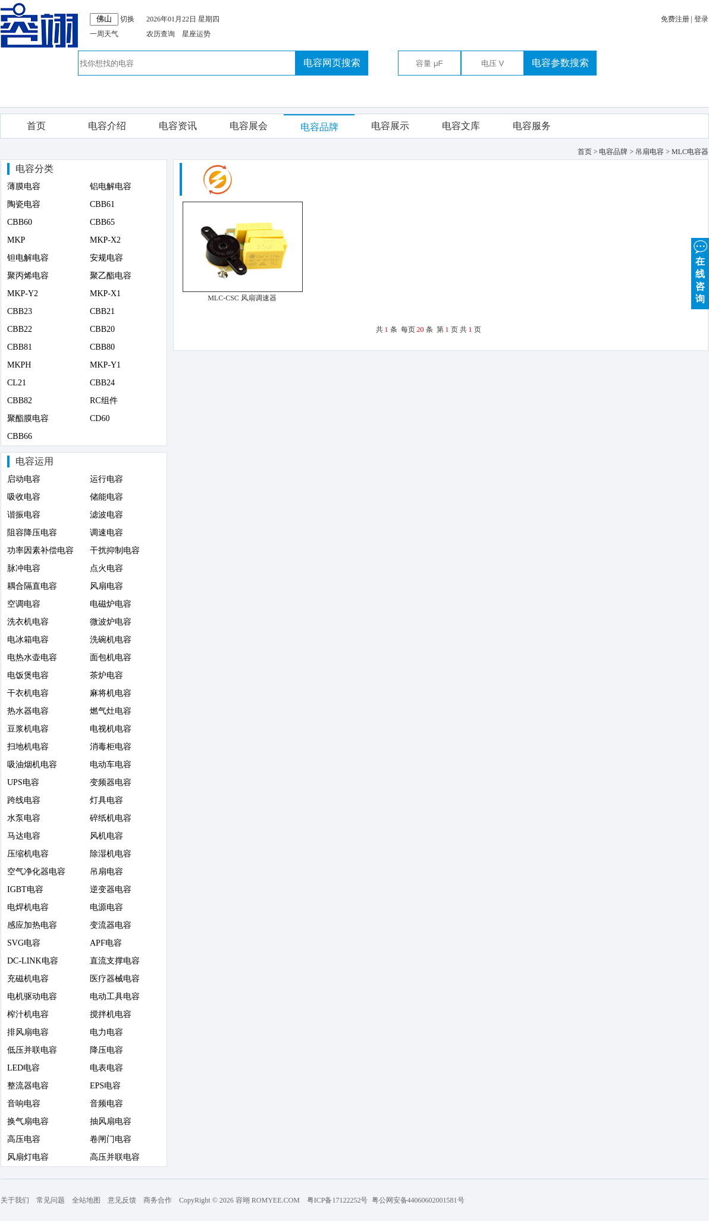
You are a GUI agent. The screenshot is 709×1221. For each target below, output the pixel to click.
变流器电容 (110, 925)
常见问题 (50, 1200)
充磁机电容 (28, 978)
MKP (16, 240)
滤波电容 (106, 514)
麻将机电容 (110, 693)
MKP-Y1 (105, 364)
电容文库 (461, 126)
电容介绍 (107, 126)
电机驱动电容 (32, 996)
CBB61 (102, 204)
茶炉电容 (106, 675)
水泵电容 (23, 818)
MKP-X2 (105, 240)
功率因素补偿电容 (40, 550)
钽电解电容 (28, 257)
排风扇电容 (28, 1032)
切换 (127, 19)
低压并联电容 (32, 1050)
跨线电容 (23, 800)
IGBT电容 (25, 889)
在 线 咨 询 (700, 271)
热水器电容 (28, 711)
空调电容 (23, 603)
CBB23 (19, 311)
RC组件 (104, 400)
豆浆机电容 (28, 728)
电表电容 (106, 1067)
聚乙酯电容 (110, 275)
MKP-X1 (105, 293)
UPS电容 (23, 782)
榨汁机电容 (28, 1014)
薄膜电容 (23, 186)
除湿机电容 (110, 853)
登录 (701, 19)
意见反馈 (122, 1200)
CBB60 (19, 222)
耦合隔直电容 (32, 586)
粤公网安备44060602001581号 (418, 1200)
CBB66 (19, 436)
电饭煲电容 (28, 675)
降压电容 (106, 1050)
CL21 (16, 382)
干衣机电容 (28, 693)
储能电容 (106, 496)
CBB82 (19, 400)
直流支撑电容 (115, 960)
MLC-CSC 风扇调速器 (242, 298)
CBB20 (102, 329)
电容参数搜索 (560, 63)
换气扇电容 (28, 1121)
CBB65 (102, 222)
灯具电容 (106, 800)
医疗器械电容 (115, 978)
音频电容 (106, 1103)
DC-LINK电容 (32, 960)
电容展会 (249, 126)
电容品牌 (319, 127)
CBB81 (19, 347)
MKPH (19, 364)
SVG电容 (23, 942)
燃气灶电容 (110, 711)
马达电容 (23, 835)
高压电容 (23, 1139)
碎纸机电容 (110, 818)
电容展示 (390, 126)
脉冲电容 (23, 568)
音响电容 (23, 1103)
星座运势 (196, 34)
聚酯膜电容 (28, 418)
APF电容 (106, 942)
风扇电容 (106, 586)
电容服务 (532, 126)
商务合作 (157, 1200)
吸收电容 (23, 496)
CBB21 (102, 311)
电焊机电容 (28, 907)
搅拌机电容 (110, 1014)
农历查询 (160, 34)
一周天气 (104, 34)
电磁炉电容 (110, 603)
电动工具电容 (115, 996)
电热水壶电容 (32, 657)
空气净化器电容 (36, 871)
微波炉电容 (110, 621)
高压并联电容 (115, 1157)
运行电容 (106, 479)
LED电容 (23, 1067)
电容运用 (34, 461)
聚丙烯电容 (28, 275)
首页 (36, 126)
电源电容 (106, 907)
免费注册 (675, 19)
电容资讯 (178, 126)
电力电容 (106, 1032)
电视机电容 (110, 728)
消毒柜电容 (110, 746)
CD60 (99, 418)
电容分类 (34, 169)
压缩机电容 (28, 853)
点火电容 (106, 568)
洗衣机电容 (28, 621)
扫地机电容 (28, 746)
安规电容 (106, 257)
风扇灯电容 (28, 1157)
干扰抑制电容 (115, 550)
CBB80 (102, 347)
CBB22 (19, 329)
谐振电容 (23, 514)
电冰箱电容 (28, 639)
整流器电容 (28, 1085)
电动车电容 (110, 764)
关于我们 (15, 1200)
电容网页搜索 (331, 63)
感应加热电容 (32, 925)
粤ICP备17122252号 (337, 1200)
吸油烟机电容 (32, 764)
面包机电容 (110, 657)
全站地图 (86, 1200)
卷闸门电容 (110, 1139)
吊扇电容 (106, 871)
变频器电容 (110, 782)
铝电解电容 (110, 186)
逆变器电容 (110, 889)
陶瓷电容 (23, 204)
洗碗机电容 (110, 639)
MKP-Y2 (22, 293)
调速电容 (106, 532)
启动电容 (23, 479)
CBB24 (102, 382)
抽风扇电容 (110, 1121)
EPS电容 (105, 1085)
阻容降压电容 (32, 532)
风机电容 (106, 835)
